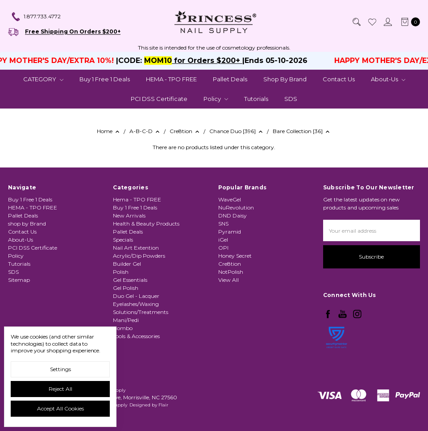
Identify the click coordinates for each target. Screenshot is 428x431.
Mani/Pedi (126, 320)
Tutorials (256, 98)
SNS (223, 223)
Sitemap (19, 279)
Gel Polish (125, 288)
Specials (123, 239)
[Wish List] (372, 22)
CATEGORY (43, 79)
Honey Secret (235, 255)
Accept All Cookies (60, 408)
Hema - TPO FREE (137, 199)
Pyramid (229, 231)
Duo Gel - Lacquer (136, 296)
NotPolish (230, 271)
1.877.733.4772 (36, 17)
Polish (121, 271)
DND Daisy (232, 215)
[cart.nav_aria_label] (408, 22)
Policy (216, 98)
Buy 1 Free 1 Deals (104, 79)
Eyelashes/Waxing (136, 304)
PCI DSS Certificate (159, 98)
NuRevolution (236, 207)
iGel (223, 239)
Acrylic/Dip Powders (139, 255)
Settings (60, 369)
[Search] (356, 22)
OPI (223, 247)
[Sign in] (387, 22)
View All (228, 279)
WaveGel (229, 199)
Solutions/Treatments (140, 312)
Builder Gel (127, 263)
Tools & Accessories (136, 336)
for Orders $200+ (213, 60)
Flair (163, 405)
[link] (336, 361)
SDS (290, 98)
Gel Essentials (130, 279)
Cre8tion (229, 263)
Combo (123, 328)
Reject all (60, 388)
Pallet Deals (230, 79)
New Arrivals (129, 215)
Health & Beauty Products (146, 223)
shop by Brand (285, 79)
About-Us (388, 79)
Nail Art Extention (136, 247)
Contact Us (339, 79)
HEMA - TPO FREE (171, 79)
